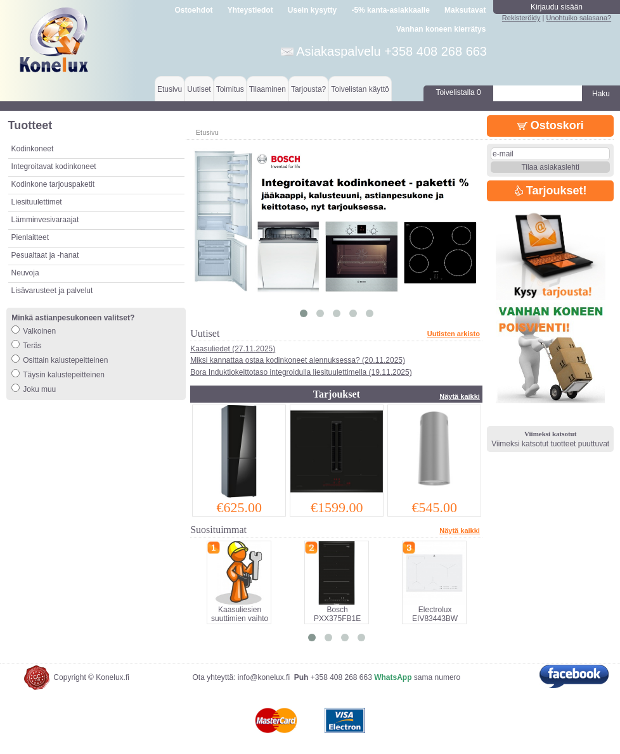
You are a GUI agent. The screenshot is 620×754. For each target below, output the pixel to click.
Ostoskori (550, 125)
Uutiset (198, 89)
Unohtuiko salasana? (578, 18)
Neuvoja (25, 272)
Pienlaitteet (30, 237)
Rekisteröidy (521, 18)
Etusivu (169, 89)
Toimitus (230, 89)
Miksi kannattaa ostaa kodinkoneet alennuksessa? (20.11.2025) (297, 360)
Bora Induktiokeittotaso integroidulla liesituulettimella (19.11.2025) (301, 372)
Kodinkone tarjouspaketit (52, 184)
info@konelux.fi (264, 677)
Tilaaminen (267, 89)
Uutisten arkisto (453, 333)
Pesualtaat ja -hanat (45, 255)
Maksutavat (465, 10)
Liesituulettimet (36, 202)
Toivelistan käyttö (360, 89)
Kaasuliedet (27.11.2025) (232, 348)
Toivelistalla (458, 92)
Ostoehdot (193, 10)
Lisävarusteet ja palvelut (52, 290)
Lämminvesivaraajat (45, 219)
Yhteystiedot (250, 10)
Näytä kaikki (459, 396)
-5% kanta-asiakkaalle (390, 10)
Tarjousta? (308, 89)
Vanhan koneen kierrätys (441, 29)
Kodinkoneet (32, 148)
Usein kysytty (312, 10)
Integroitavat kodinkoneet (53, 166)
